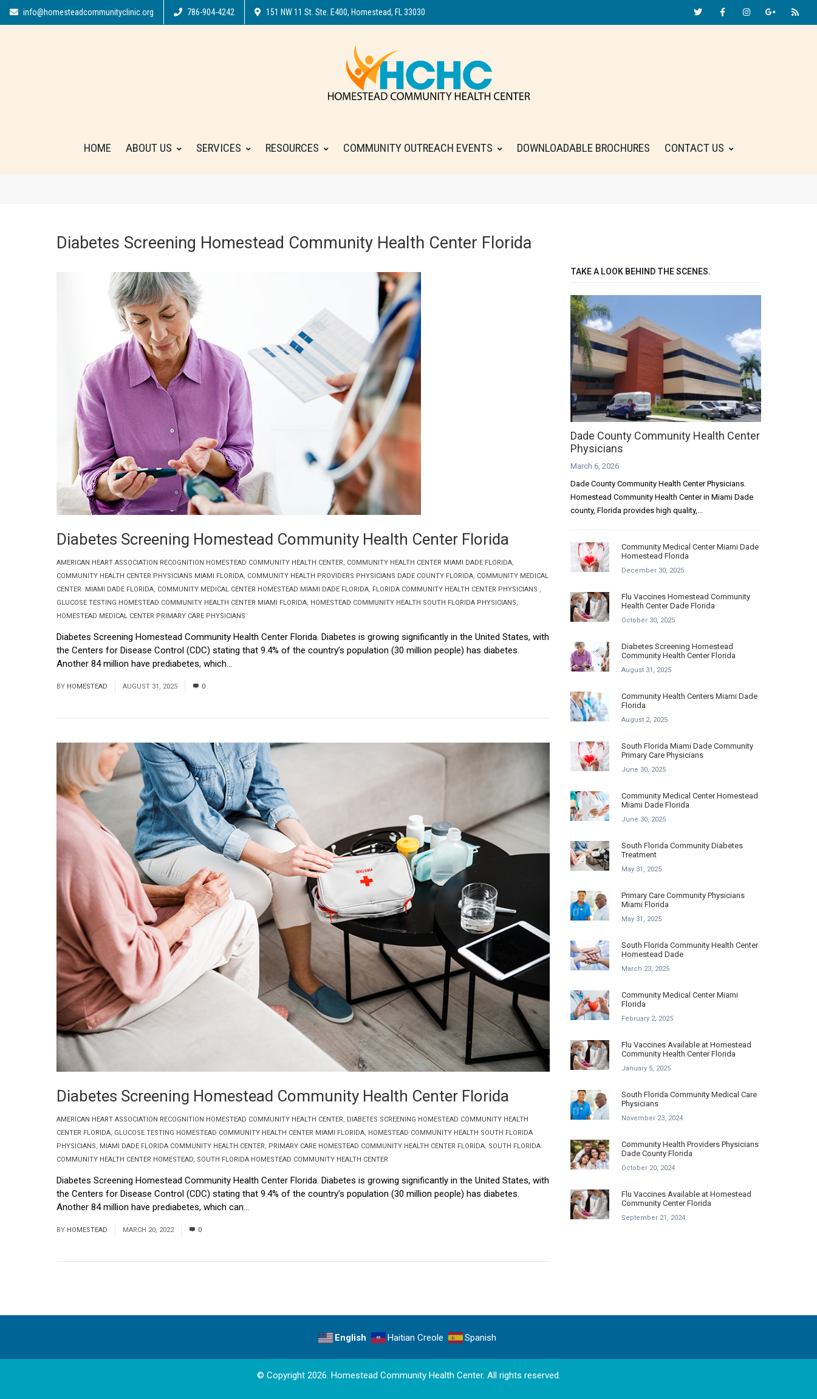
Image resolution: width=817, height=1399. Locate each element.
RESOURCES (297, 148)
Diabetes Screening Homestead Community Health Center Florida (282, 539)
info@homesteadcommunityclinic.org (82, 12)
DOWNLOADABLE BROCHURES (583, 148)
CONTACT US (699, 148)
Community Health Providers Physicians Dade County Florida (360, 576)
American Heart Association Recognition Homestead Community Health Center (199, 563)
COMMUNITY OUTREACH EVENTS (422, 148)
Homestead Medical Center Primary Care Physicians (150, 616)
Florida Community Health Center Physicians (455, 589)
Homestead (87, 686)
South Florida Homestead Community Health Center (292, 1159)
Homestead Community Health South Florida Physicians (413, 603)
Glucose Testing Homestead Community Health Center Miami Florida (181, 603)
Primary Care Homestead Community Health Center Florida (376, 1146)
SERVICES (223, 148)
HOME (97, 148)
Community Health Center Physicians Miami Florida (150, 576)
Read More (258, 663)
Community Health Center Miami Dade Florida (429, 563)
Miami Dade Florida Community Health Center (182, 1146)
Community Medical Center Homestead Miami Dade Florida (263, 589)
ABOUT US (154, 148)
